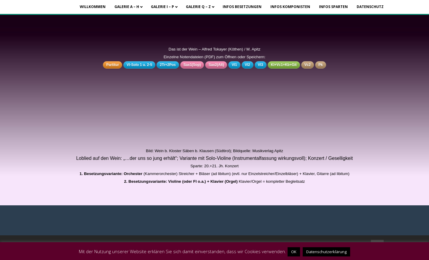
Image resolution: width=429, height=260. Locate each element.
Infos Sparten (333, 6)
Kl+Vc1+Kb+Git (284, 65)
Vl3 (260, 65)
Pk (320, 65)
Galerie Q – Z (198, 6)
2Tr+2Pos (168, 65)
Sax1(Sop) (192, 65)
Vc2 (307, 65)
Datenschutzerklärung (326, 251)
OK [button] (293, 251)
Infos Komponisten (290, 6)
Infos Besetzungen (242, 6)
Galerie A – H (126, 6)
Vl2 (247, 65)
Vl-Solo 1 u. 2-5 (139, 65)
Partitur (112, 65)
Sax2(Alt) (216, 65)
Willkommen (93, 6)
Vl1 (234, 65)
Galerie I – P (162, 6)
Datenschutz (370, 6)
